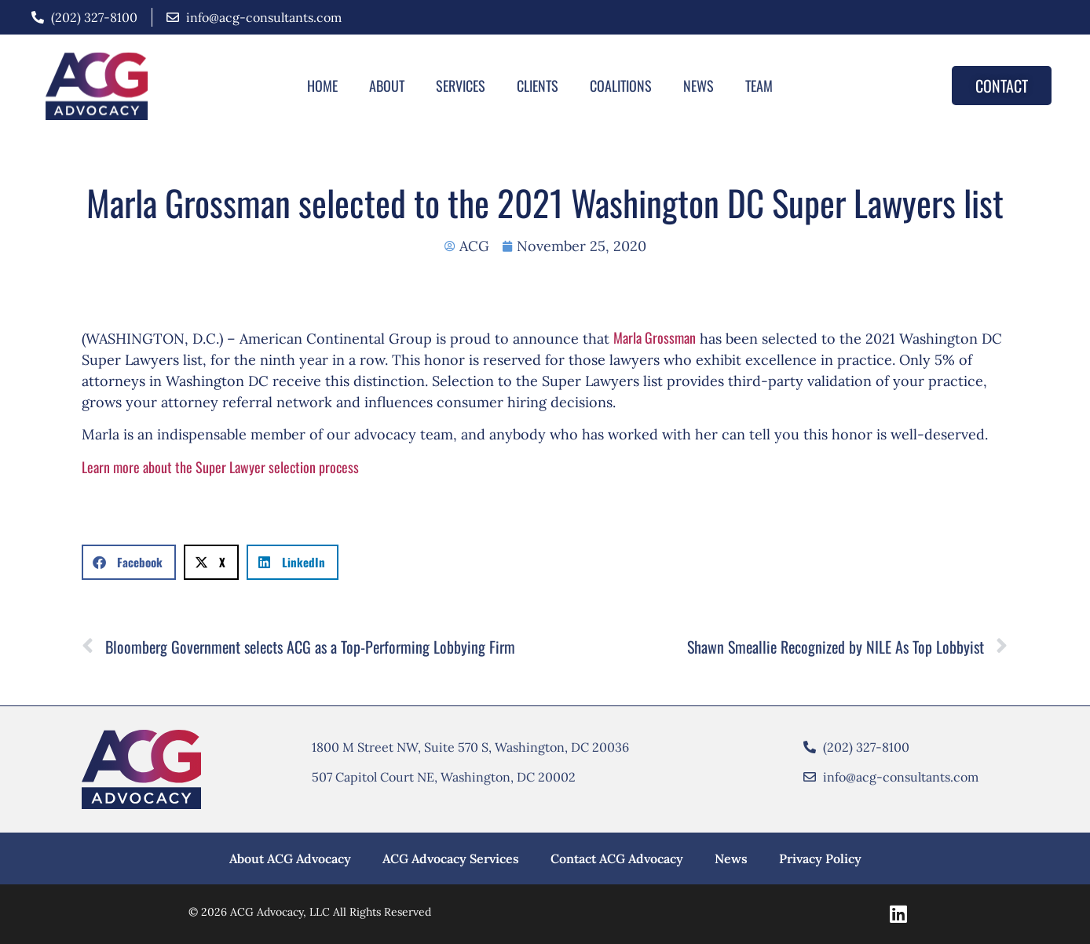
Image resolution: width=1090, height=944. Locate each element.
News (698, 85)
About (386, 85)
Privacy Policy (820, 858)
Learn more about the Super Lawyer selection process (220, 467)
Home (322, 85)
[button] (129, 562)
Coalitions (621, 85)
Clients (537, 85)
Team (759, 85)
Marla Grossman (654, 337)
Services (460, 85)
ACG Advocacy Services (450, 858)
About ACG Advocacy (290, 858)
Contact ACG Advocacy (616, 858)
